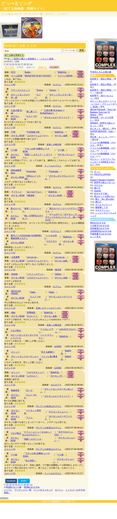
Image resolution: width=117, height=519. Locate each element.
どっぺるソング (16, 3)
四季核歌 (31, 312)
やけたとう (32, 316)
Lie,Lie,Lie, (32, 257)
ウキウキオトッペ (35, 372)
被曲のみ (31, 67)
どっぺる (11, 14)
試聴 (80, 72)
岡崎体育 (15, 390)
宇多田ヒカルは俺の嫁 (100, 72)
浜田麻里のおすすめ (99, 228)
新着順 (20, 67)
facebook (11, 481)
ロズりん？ (56, 231)
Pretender (31, 171)
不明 (13, 132)
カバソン (49, 14)
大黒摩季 (15, 257)
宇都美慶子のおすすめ (100, 234)
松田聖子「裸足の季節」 (101, 79)
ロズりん (57, 85)
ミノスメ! (62, 14)
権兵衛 (58, 270)
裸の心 (98, 202)
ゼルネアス (56, 385)
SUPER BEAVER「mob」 (102, 131)
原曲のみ (42, 67)
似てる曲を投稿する (14, 55)
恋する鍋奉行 (47, 352)
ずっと (97, 172)
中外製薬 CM (33, 132)
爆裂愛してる (101, 207)
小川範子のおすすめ (99, 225)
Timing (39, 90)
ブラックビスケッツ (20, 90)
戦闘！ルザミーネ (32, 439)
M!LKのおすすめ (98, 223)
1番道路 (30, 195)
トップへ (8, 490)
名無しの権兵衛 (53, 144)
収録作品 (62, 72)
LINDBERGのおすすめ (101, 231)
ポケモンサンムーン (58, 412)
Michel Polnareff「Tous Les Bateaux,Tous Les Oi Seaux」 (103, 112)
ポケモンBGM (17, 135)
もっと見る (95, 237)
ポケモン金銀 (61, 135)
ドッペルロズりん (52, 166)
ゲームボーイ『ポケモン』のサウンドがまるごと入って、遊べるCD (61, 217)
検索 (82, 50)
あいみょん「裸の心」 (100, 128)
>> (31, 64)
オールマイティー (103, 205)
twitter (24, 481)
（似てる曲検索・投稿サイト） (23, 8)
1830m (58, 274)
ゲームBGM (16, 76)
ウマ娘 (14, 150)
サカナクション (102, 210)
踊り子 (97, 188)
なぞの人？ (32, 376)
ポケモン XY (56, 376)
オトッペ (15, 352)
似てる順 (9, 67)
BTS (13, 72)
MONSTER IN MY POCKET (38, 76)
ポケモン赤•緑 (55, 195)
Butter (27, 72)
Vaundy (97, 191)
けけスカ (98, 185)
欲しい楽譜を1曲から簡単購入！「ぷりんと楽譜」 (31, 59)
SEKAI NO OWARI (16, 292)
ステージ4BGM (65, 76)
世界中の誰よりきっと (104, 182)
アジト (29, 418)
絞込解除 (54, 67)
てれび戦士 (15, 330)
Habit (32, 292)
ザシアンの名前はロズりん (48, 406)
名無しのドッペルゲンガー (48, 308)
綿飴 (13, 312)
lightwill (55, 501)
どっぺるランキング (43, 490)
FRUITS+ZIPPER (102, 174)
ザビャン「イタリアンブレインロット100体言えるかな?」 (103, 162)
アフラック (16, 192)
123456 (57, 346)
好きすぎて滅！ (101, 193)
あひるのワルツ (34, 192)
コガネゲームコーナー (37, 135)
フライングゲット (35, 274)
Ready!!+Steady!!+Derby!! (102, 180)
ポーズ (29, 390)
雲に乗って (31, 112)
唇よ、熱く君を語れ (104, 199)
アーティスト (33, 14)
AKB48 (14, 274)
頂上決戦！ (30, 460)
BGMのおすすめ (32, 487)
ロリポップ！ (69, 501)
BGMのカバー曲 (13, 487)
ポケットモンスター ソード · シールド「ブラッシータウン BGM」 (103, 104)
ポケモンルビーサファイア (57, 117)
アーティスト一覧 (22, 490)
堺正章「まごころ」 (99, 137)
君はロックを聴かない (104, 196)
